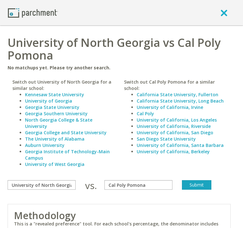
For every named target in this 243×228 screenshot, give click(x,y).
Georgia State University (52, 107)
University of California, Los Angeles (177, 120)
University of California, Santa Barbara (180, 145)
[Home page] (33, 13)
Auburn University (45, 145)
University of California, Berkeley (173, 152)
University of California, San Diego (175, 133)
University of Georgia (48, 101)
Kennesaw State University (54, 95)
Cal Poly (145, 114)
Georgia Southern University (56, 114)
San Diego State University (166, 139)
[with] (138, 185)
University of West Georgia (54, 164)
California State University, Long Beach (180, 101)
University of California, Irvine (170, 107)
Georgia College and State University (66, 133)
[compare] (42, 185)
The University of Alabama (54, 139)
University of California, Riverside (174, 126)
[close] (224, 12)
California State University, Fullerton (177, 95)
